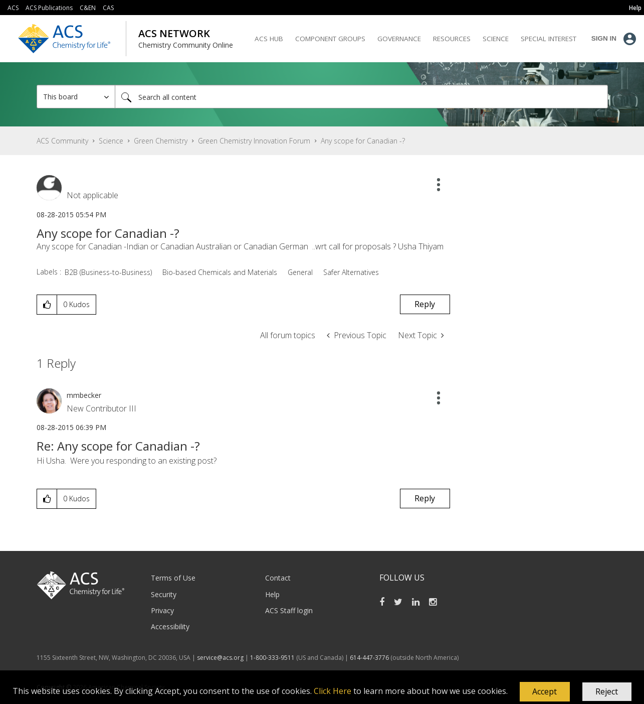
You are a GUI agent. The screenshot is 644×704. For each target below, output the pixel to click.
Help (272, 594)
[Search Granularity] (76, 96)
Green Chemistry (160, 141)
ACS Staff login (289, 610)
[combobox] (361, 96)
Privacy (162, 610)
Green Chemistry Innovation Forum (254, 141)
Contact (278, 578)
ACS (13, 8)
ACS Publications (49, 8)
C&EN (88, 8)
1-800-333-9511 (272, 657)
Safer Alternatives (351, 272)
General (300, 272)
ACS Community (62, 141)
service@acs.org (220, 657)
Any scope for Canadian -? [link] (363, 141)
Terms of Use (173, 578)
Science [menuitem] (496, 38)
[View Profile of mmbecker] (84, 395)
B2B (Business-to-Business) (108, 272)
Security (163, 594)
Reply (424, 304)
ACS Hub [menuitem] (269, 38)
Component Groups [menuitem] (330, 38)
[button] (545, 692)
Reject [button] (606, 691)
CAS (108, 8)
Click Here (332, 690)
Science (111, 141)
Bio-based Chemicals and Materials (219, 272)
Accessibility (170, 626)
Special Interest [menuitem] (548, 38)
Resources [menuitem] (452, 38)
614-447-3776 (370, 657)
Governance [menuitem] (399, 38)
